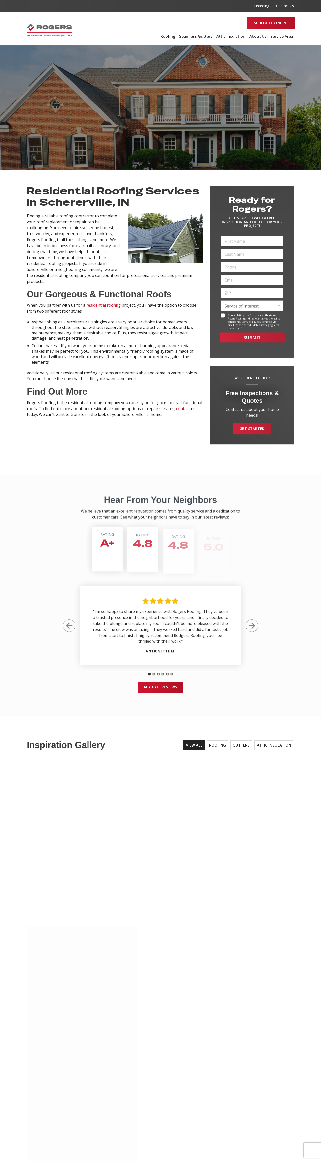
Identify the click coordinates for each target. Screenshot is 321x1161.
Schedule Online (271, 22)
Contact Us (285, 5)
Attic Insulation (230, 36)
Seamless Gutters (195, 36)
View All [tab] (192, 748)
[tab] (149, 678)
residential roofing (103, 305)
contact (183, 408)
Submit (252, 340)
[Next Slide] (252, 630)
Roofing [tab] (216, 748)
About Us (257, 36)
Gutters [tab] (240, 748)
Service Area (281, 36)
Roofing (167, 36)
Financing (261, 5)
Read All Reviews (160, 689)
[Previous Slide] (69, 630)
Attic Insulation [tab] (274, 748)
